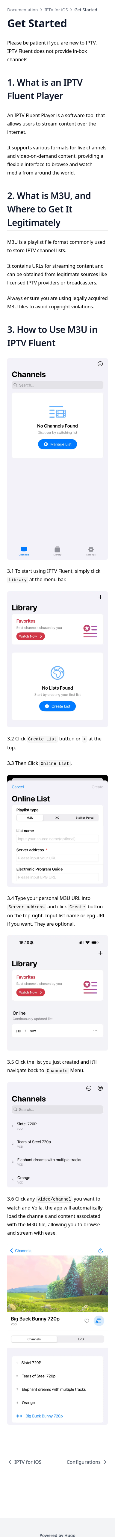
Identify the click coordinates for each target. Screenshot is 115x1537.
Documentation (22, 10)
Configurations (87, 1462)
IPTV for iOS (56, 10)
